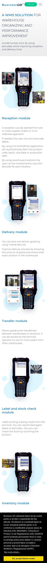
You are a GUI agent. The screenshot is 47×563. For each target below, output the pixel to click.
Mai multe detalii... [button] (12, 552)
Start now (31, 4)
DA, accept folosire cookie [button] (23, 559)
